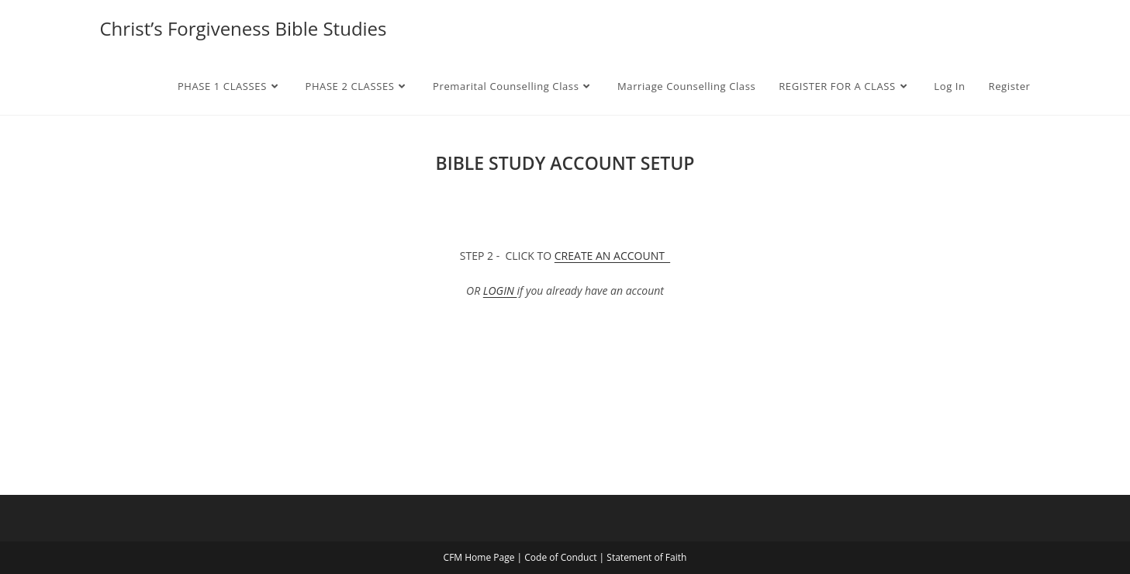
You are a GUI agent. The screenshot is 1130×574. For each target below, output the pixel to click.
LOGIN (500, 290)
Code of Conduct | (565, 557)
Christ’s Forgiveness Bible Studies (243, 28)
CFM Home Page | (484, 557)
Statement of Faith (646, 557)
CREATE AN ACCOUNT (612, 255)
